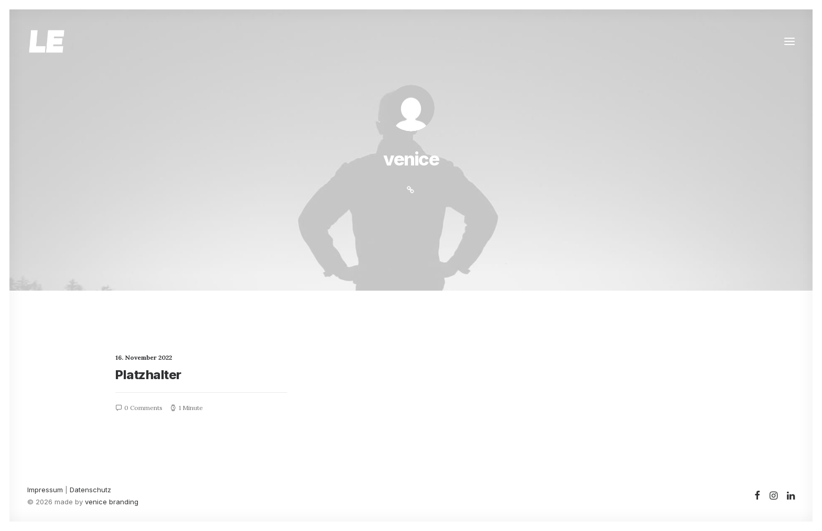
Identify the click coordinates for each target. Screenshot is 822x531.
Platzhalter (148, 374)
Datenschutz (90, 489)
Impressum (45, 489)
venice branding (111, 501)
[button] (789, 41)
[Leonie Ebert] (46, 41)
